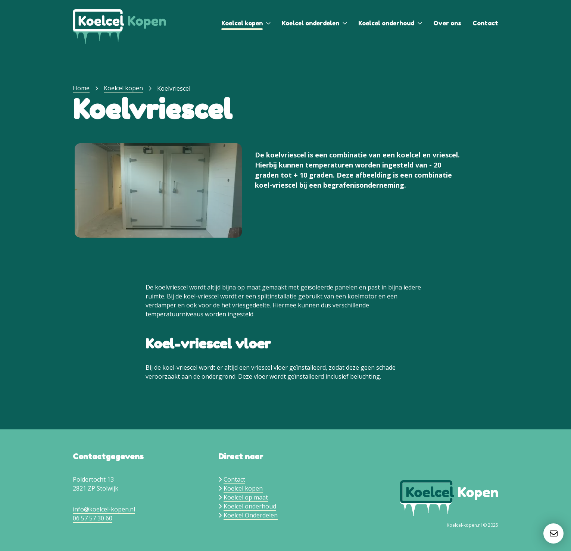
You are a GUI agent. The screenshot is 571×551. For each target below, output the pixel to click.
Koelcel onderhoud (386, 23)
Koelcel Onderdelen (251, 515)
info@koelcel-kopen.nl (104, 509)
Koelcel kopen (242, 23)
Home (81, 88)
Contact (485, 23)
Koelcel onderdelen (310, 23)
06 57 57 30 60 (92, 518)
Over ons (447, 23)
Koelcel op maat (246, 497)
